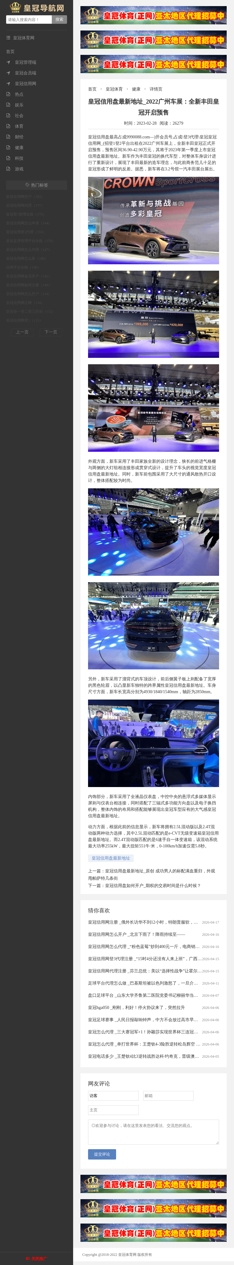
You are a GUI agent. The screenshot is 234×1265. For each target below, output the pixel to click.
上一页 (22, 332)
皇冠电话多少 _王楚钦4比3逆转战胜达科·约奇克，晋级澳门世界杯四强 (154, 1056)
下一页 (50, 332)
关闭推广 (39, 1258)
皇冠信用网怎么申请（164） (29, 223)
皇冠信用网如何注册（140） (29, 285)
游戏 (14, 169)
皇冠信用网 (21, 83)
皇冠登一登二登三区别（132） (30, 311)
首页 (10, 51)
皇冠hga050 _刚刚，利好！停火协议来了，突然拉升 (136, 1007)
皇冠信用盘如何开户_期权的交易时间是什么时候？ (153, 885)
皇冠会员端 (21, 73)
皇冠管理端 (21, 62)
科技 (14, 158)
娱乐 (14, 105)
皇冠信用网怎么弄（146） (27, 258)
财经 (14, 137)
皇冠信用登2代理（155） (26, 232)
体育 (14, 126)
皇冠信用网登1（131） (24, 320)
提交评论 (102, 1158)
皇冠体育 (114, 89)
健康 (14, 147)
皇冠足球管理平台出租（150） (30, 241)
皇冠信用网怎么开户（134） (29, 294)
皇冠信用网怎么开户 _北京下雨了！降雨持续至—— (136, 934)
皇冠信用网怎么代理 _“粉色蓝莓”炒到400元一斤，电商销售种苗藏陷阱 (154, 946)
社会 (14, 115)
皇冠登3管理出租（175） (26, 214)
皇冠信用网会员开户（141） (29, 276)
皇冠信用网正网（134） (25, 303)
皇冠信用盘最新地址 (111, 858)
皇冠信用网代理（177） (25, 205)
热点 (14, 94)
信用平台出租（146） (23, 267)
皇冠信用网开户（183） (25, 196)
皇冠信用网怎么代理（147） (29, 250)
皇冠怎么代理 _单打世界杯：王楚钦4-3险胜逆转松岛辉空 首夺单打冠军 (155, 1044)
